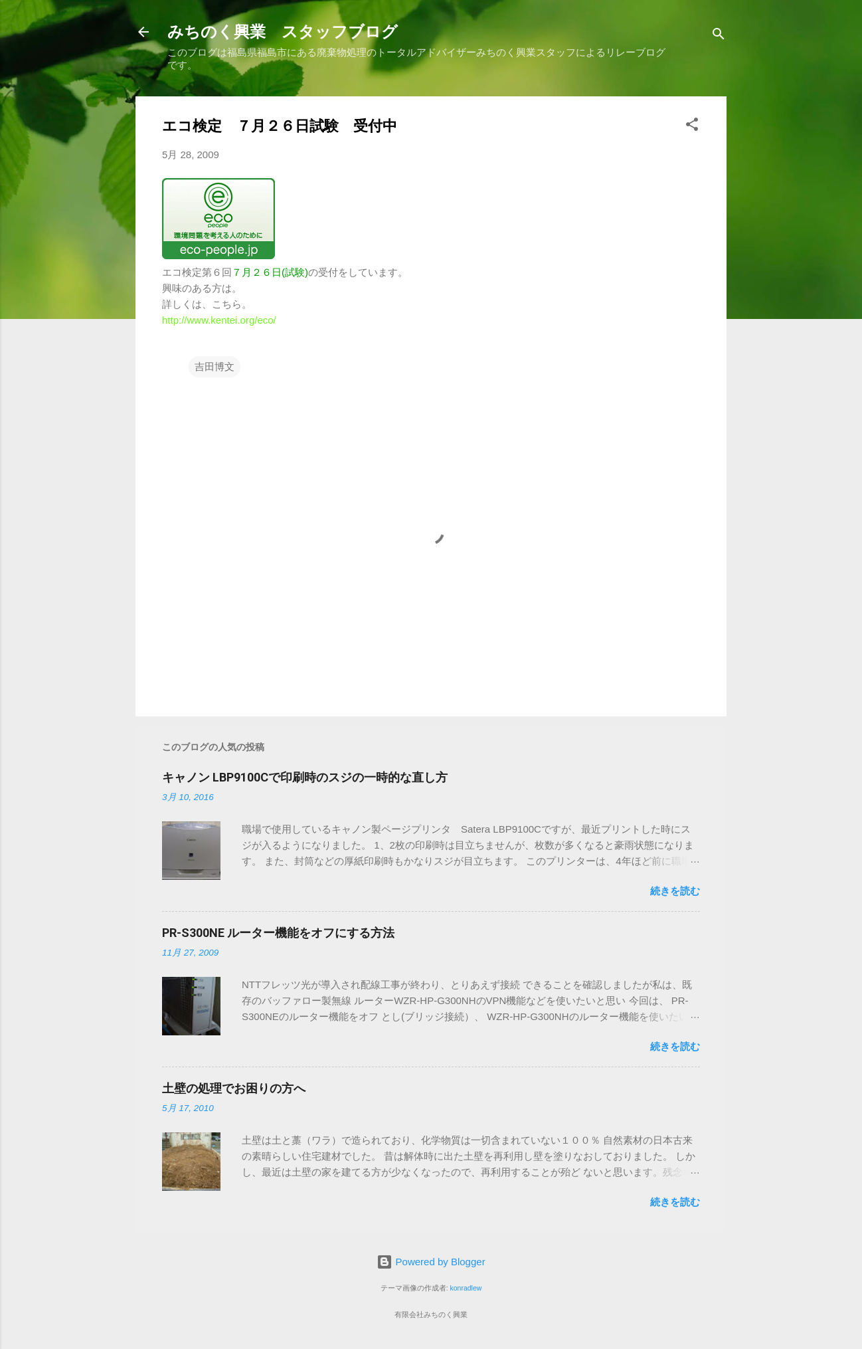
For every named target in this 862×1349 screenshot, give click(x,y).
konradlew (465, 1288)
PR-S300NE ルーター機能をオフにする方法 (278, 933)
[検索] (719, 36)
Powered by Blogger (431, 1261)
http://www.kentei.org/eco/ (219, 320)
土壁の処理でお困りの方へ (233, 1088)
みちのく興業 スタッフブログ (282, 32)
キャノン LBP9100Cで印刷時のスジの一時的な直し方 (305, 777)
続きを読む (675, 890)
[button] (692, 126)
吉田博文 (214, 366)
